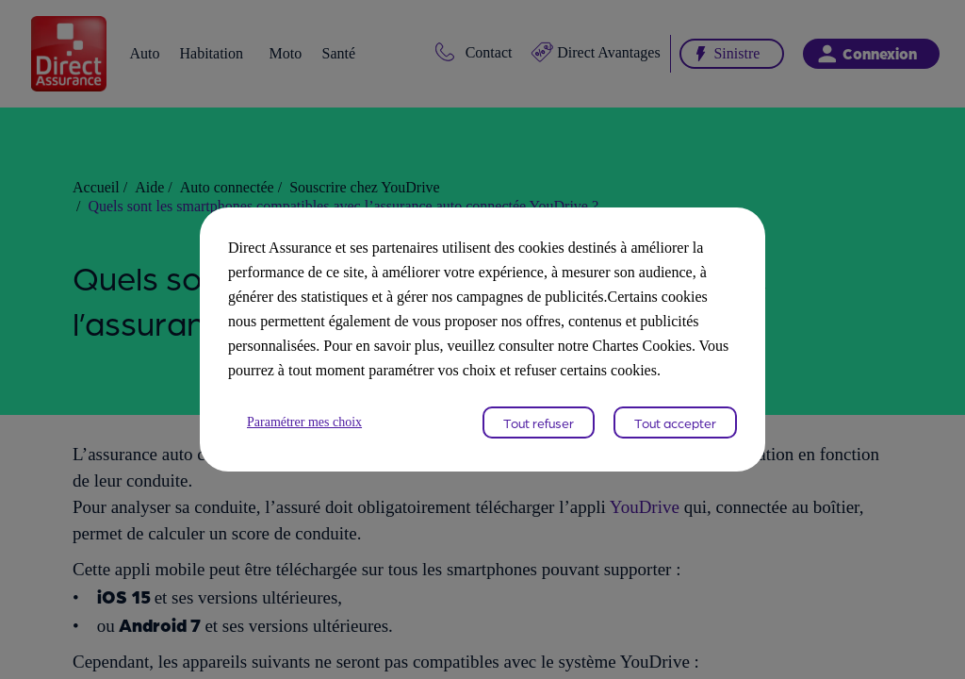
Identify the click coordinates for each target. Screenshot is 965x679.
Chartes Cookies (522, 358)
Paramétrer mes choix (312, 434)
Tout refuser (538, 434)
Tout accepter (675, 434)
